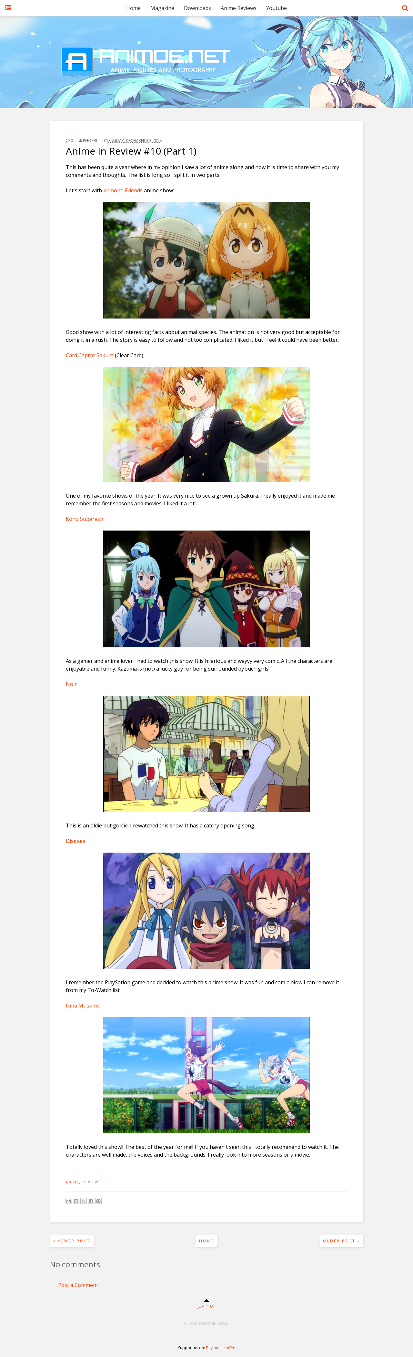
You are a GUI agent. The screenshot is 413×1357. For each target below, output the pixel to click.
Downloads (197, 8)
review (90, 1182)
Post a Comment (78, 1285)
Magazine (162, 8)
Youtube (276, 8)
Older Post (341, 1241)
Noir (71, 684)
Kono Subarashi (85, 518)
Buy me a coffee (220, 1348)
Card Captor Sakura (90, 355)
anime (72, 1182)
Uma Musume (83, 1005)
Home (133, 8)
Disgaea (76, 841)
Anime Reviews (239, 8)
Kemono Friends (123, 190)
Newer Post (71, 1241)
